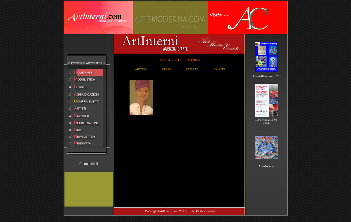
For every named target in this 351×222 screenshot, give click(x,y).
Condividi (88, 163)
